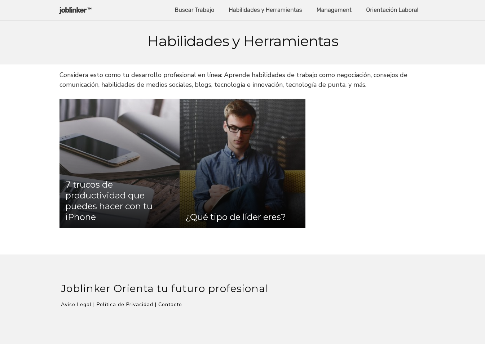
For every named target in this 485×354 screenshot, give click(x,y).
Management (334, 9)
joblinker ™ (75, 10)
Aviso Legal (76, 304)
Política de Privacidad (125, 304)
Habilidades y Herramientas (265, 9)
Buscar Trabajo (195, 9)
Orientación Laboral (392, 9)
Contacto (170, 304)
